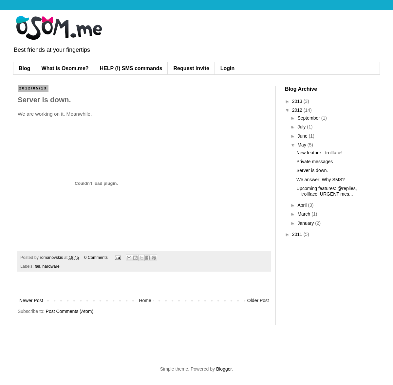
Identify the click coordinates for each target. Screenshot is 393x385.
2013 (298, 101)
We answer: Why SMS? (320, 179)
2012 (298, 110)
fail (37, 266)
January (306, 223)
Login (227, 68)
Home (145, 300)
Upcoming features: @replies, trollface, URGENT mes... (326, 191)
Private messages (314, 161)
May (302, 144)
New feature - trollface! (319, 152)
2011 (298, 234)
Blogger (224, 369)
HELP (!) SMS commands (131, 68)
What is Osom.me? (65, 68)
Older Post (258, 300)
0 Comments (95, 257)
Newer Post (31, 300)
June (303, 136)
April (302, 205)
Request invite (191, 68)
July (302, 126)
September (309, 118)
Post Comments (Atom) (69, 311)
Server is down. (312, 170)
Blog (24, 68)
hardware (51, 266)
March (304, 214)
